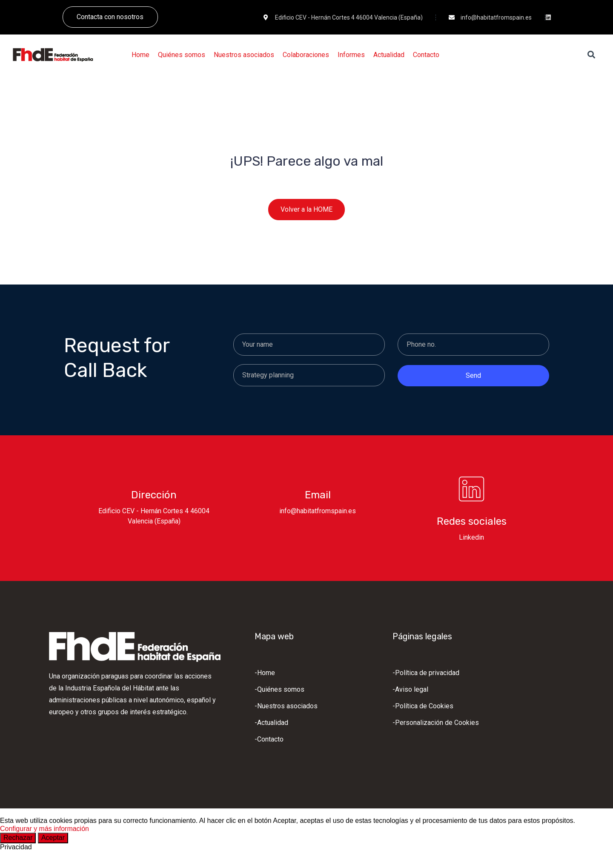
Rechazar (17, 837)
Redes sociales (472, 521)
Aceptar (53, 837)
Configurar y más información (44, 828)
